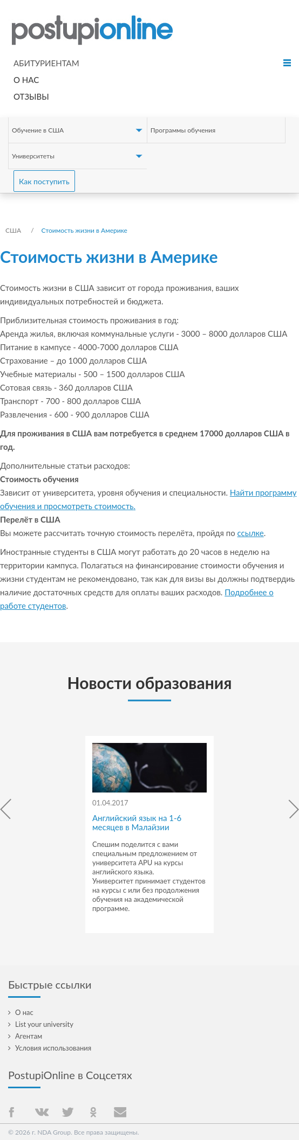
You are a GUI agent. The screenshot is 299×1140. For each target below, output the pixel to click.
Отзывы (31, 96)
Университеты (33, 156)
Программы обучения (183, 130)
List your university (44, 1024)
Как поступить (44, 181)
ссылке (250, 533)
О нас (26, 80)
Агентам (28, 1036)
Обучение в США (38, 130)
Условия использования (53, 1048)
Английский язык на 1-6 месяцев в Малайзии (136, 822)
